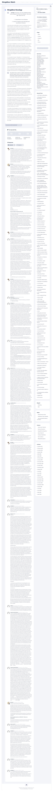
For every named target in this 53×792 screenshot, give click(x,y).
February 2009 (40, 448)
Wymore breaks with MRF (42, 250)
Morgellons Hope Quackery (42, 192)
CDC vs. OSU (40, 168)
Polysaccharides (41, 113)
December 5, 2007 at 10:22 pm (18, 702)
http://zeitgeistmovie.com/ (14, 298)
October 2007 (40, 465)
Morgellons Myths (41, 262)
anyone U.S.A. (12, 368)
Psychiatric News (41, 203)
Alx (32, 788)
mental (38, 27)
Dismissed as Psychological (43, 130)
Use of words (40, 397)
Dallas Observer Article (42, 414)
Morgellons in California (42, 365)
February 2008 (40, 457)
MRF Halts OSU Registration (43, 163)
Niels (11, 340)
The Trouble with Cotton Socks (42, 84)
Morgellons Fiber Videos (42, 157)
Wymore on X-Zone (41, 161)
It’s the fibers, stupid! (40, 60)
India (39, 311)
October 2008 (40, 450)
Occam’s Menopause (40, 61)
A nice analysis (40, 344)
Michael (11, 164)
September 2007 (40, 467)
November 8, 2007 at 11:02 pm (19, 232)
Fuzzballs (39, 277)
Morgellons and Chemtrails (42, 190)
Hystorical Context (40, 62)
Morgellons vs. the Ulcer (41, 83)
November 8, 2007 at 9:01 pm (18, 164)
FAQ (38, 40)
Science (19, 125)
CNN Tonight (40, 299)
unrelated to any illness (42, 20)
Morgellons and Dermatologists (42, 58)
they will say (22, 70)
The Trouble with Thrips (42, 295)
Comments (11, 145)
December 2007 (40, 461)
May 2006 (39, 492)
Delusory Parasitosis (41, 429)
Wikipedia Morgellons (41, 438)
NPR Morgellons (41, 201)
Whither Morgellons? (40, 74)
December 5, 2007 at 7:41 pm (23, 612)
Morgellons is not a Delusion (43, 178)
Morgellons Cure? (40, 75)
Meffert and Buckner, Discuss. (43, 115)
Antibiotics (40, 150)
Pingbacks (20, 145)
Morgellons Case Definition (42, 281)
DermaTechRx (40, 382)
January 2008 (40, 459)
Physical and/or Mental (42, 306)
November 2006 (40, 480)
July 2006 (39, 488)
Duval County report (41, 349)
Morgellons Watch (8, 2)
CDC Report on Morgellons (42, 95)
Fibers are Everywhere (41, 375)
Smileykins (12, 434)
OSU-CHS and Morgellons (42, 183)
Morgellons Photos (40, 63)
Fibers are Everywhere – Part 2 (43, 361)
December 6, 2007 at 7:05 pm (19, 759)
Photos (39, 42)
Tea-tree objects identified (42, 373)
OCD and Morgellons (41, 194)
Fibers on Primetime (41, 243)
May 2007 (39, 475)
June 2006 (39, 490)
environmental (44, 19)
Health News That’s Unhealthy (43, 416)
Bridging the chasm (41, 342)
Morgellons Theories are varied (42, 86)
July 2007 (39, 471)
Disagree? (39, 38)
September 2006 (40, 484)
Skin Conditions (40, 436)
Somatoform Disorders (42, 230)
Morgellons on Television (41, 68)
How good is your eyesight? (42, 354)
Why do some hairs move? (42, 363)
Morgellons (10, 34)
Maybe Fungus (40, 380)
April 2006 (39, 494)
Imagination (40, 212)
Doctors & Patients (40, 59)
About (39, 34)
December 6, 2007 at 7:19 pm (19, 770)
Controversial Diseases (42, 226)
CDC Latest (39, 66)
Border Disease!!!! (40, 85)
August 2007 (40, 469)
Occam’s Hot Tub (40, 76)
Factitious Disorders (41, 228)
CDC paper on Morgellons (42, 275)
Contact (39, 36)
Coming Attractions (41, 239)
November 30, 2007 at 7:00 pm (19, 442)
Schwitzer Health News (42, 434)
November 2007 (40, 463)
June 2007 (39, 473)
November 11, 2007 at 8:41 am (17, 340)
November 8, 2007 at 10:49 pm (19, 175)
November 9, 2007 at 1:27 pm (19, 303)
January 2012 (40, 446)
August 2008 (40, 452)
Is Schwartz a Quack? (41, 210)
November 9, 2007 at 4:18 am (19, 297)
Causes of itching (41, 356)
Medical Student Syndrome (42, 304)
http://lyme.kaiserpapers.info (19, 355)
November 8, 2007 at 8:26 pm (19, 148)
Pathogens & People (41, 176)
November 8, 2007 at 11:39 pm (19, 279)
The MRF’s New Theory (42, 145)
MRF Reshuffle (40, 248)
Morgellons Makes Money (42, 279)
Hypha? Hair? (40, 395)
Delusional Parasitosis (15, 37)
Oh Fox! (38, 67)
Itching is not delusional (42, 117)
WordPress (26, 788)
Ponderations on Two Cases (43, 100)
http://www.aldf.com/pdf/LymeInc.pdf (16, 211)
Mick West (15, 125)
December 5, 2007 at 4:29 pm (18, 605)
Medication (40, 159)
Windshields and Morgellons (43, 196)
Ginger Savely (40, 287)
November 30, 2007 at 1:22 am (20, 368)
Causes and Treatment (42, 427)
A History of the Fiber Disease (43, 152)
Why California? (40, 128)
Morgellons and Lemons (42, 105)
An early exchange (41, 387)
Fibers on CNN (40, 297)
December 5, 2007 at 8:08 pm (23, 667)
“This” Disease (40, 283)
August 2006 (40, 486)
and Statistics (39, 82)
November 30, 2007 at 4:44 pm (19, 434)
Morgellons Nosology (41, 135)
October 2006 (40, 482)
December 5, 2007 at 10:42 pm (20, 724)
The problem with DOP (42, 329)
